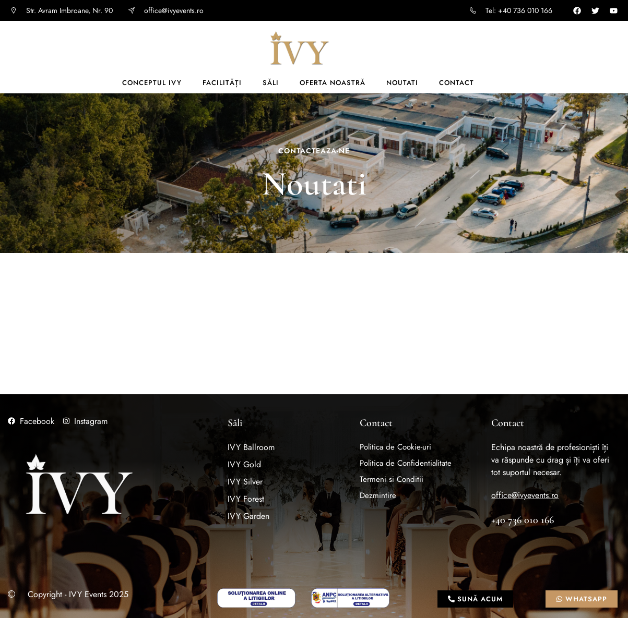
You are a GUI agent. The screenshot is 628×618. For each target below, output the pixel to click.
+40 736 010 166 (522, 520)
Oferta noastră (332, 83)
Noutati (402, 83)
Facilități (222, 83)
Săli (271, 83)
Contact (456, 83)
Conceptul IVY (152, 83)
